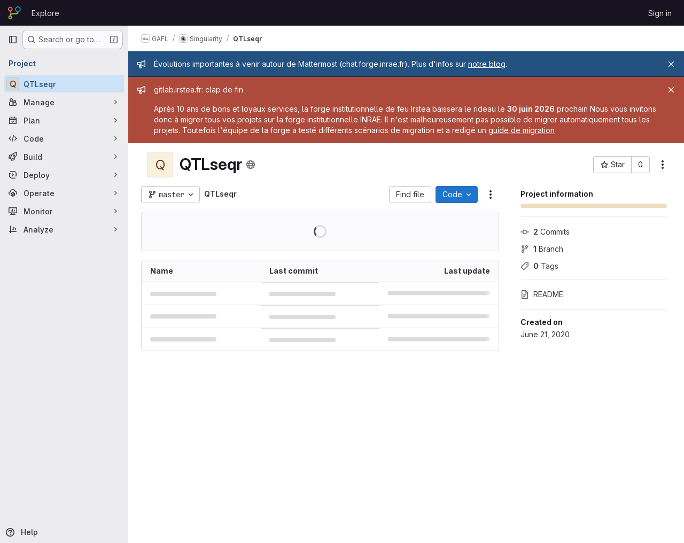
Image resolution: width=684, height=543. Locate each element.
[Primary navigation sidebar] (12, 39)
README (541, 294)
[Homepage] (14, 12)
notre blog (487, 63)
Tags (539, 265)
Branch (541, 248)
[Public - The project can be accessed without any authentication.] (250, 164)
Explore (45, 13)
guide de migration (521, 130)
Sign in (660, 13)
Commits (545, 231)
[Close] (671, 64)
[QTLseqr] (64, 83)
